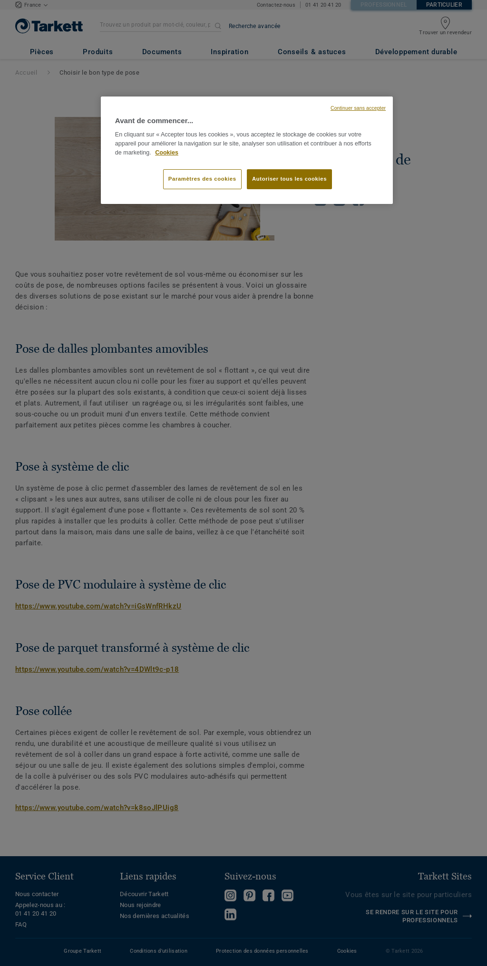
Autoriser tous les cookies (289, 179)
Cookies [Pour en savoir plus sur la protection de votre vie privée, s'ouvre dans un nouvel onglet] (166, 152)
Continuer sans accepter (358, 108)
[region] (247, 150)
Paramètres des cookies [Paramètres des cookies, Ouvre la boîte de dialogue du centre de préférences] (202, 179)
